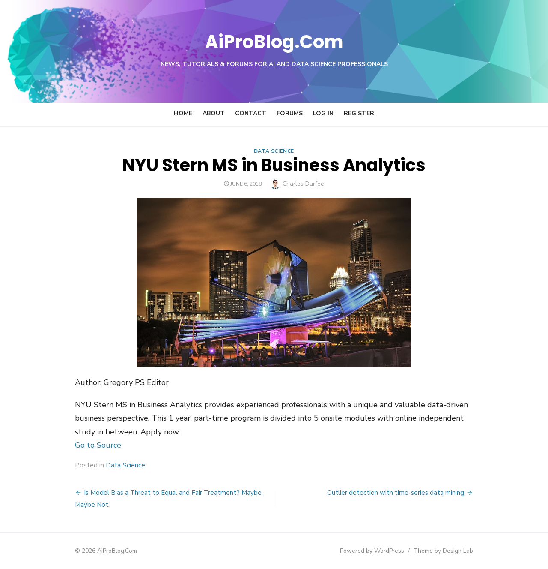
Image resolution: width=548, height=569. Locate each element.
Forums (290, 113)
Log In (323, 113)
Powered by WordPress (383, 551)
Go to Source (87, 445)
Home (183, 113)
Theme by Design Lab (454, 551)
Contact (250, 113)
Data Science (274, 151)
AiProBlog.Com (274, 41)
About (214, 113)
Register (359, 113)
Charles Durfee (304, 184)
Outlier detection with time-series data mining (406, 492)
